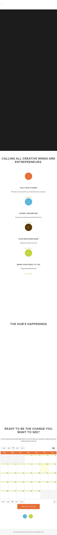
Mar (9, 448)
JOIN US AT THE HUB (28, 506)
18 (55, 473)
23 (39, 482)
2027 (23, 448)
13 (15, 473)
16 (39, 473)
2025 (4, 448)
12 (7, 473)
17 (47, 473)
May (17, 448)
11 (55, 464)
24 (47, 482)
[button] (54, 502)
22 (31, 482)
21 (23, 482)
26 (7, 491)
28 (23, 491)
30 (39, 491)
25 (55, 482)
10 (47, 464)
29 (31, 491)
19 (7, 482)
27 (15, 491)
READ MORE (28, 197)
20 (15, 482)
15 (31, 473)
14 (23, 473)
